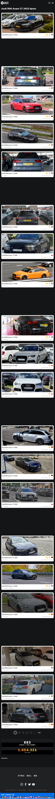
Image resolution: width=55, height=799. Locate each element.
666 (39, 733)
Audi (3, 35)
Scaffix (5, 560)
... (34, 733)
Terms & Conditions (37, 790)
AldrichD (6, 670)
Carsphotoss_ (7, 367)
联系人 (29, 776)
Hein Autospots (8, 119)
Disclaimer (32, 794)
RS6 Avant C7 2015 (11, 35)
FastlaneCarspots (9, 229)
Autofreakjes (7, 147)
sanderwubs (7, 90)
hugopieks (7, 478)
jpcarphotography (9, 588)
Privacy (21, 794)
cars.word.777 (7, 257)
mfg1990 (6, 727)
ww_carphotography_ (9, 37)
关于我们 (21, 776)
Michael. (6, 286)
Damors (6, 449)
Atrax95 (6, 506)
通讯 (35, 776)
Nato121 (6, 616)
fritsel (5, 175)
